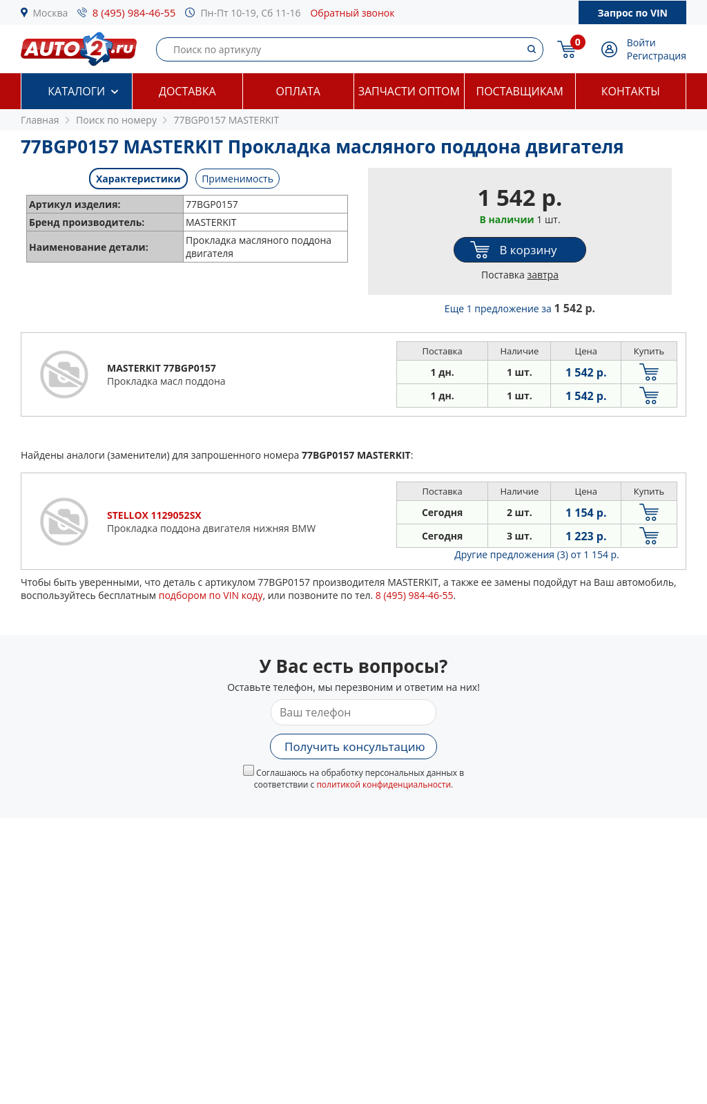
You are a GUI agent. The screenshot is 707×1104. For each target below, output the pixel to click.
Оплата (298, 91)
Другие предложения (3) (536, 554)
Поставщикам (519, 91)
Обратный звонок (352, 12)
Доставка (187, 91)
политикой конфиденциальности (383, 784)
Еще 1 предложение (520, 308)
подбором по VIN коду (211, 595)
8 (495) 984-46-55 (134, 12)
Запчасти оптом (409, 91)
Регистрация (656, 55)
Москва (50, 12)
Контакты (630, 91)
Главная (40, 119)
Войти (641, 42)
